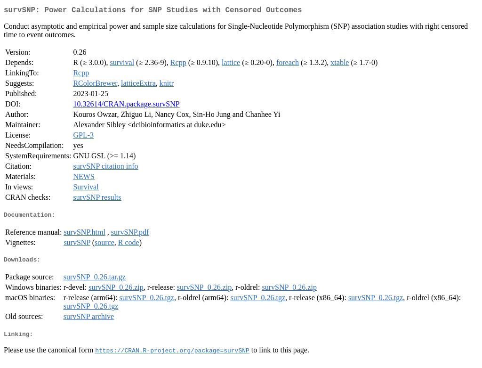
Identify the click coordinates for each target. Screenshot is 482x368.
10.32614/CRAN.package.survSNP (126, 106)
